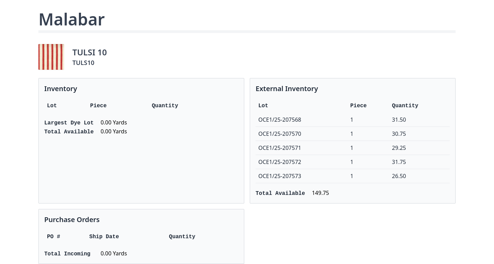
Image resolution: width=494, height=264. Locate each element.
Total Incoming (67, 254)
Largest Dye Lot (69, 123)
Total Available (69, 132)
